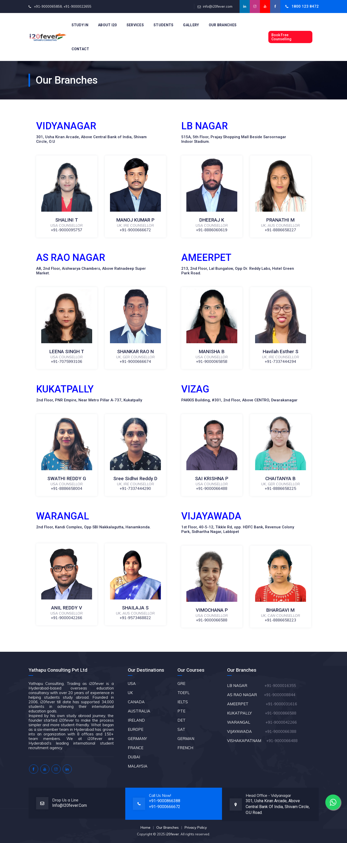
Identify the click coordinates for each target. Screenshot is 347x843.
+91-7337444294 (280, 361)
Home (145, 827)
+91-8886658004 (66, 488)
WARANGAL (246, 722)
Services (135, 25)
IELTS (182, 701)
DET (181, 720)
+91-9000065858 (48, 6)
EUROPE (135, 729)
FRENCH (185, 747)
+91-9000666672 (135, 229)
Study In (80, 25)
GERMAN (185, 738)
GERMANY (137, 738)
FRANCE (135, 747)
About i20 (107, 25)
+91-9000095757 (66, 229)
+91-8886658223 (280, 620)
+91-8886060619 (211, 229)
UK (130, 692)
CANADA (136, 701)
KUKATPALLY (245, 713)
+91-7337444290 (135, 488)
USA (132, 683)
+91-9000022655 (77, 6)
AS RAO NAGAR (245, 694)
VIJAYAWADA (245, 731)
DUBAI (134, 757)
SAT (181, 729)
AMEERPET (246, 703)
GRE (181, 683)
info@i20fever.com (217, 6)
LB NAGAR (245, 685)
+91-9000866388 (164, 800)
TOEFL (183, 692)
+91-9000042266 (66, 617)
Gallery (191, 25)
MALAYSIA (137, 766)
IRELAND (136, 720)
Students (163, 25)
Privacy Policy (196, 827)
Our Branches (223, 25)
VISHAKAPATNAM (246, 740)
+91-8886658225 (280, 488)
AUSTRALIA (139, 711)
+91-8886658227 (280, 229)
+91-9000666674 (135, 361)
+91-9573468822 (135, 617)
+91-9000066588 (211, 620)
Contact (80, 49)
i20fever (172, 834)
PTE (181, 711)
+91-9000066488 (211, 488)
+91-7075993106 (66, 361)
